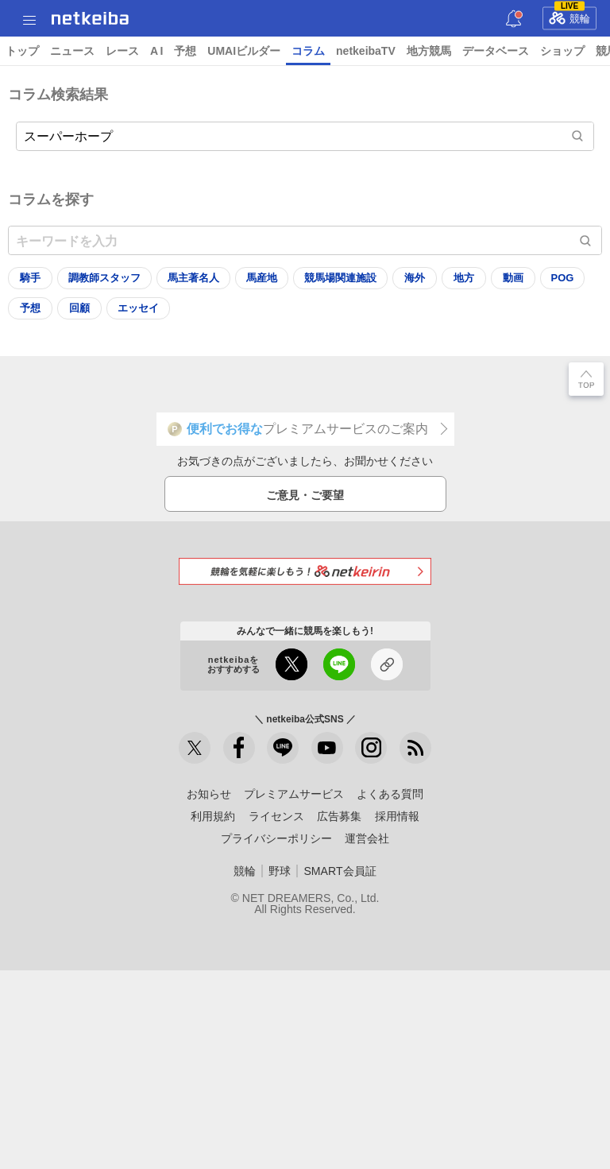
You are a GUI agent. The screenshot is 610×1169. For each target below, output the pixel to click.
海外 (414, 278)
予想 (185, 51)
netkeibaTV (366, 51)
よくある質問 (390, 794)
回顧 (79, 308)
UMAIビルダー (243, 51)
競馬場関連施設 (340, 278)
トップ (22, 51)
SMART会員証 (339, 871)
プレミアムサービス (294, 794)
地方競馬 (429, 51)
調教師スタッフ (104, 278)
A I (156, 51)
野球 (279, 871)
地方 (464, 278)
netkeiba (90, 18)
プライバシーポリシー (276, 838)
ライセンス (276, 816)
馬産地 (261, 278)
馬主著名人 (193, 278)
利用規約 (213, 816)
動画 (513, 278)
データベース (495, 51)
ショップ (562, 51)
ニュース (72, 51)
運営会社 (367, 838)
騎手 (30, 278)
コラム (308, 51)
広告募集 (339, 816)
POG (562, 278)
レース (122, 51)
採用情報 (397, 816)
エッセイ (138, 308)
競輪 (569, 16)
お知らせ (209, 794)
